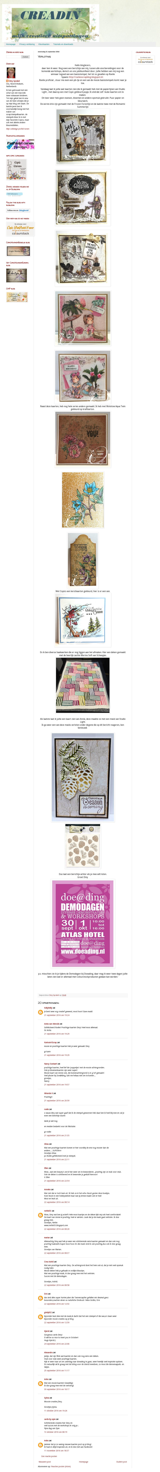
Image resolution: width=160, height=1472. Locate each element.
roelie (46, 1109)
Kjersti (46, 1331)
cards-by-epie (49, 1419)
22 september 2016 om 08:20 (56, 1229)
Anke (46, 1379)
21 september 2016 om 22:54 (56, 1181)
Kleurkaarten (43, 44)
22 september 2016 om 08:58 (56, 1285)
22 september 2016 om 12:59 (56, 1322)
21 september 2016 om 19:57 (56, 1085)
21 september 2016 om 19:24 (56, 1015)
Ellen (46, 1168)
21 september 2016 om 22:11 (56, 1159)
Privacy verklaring (27, 44)
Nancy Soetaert (50, 1064)
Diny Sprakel (14, 81)
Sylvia (47, 1398)
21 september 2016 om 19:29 (56, 1034)
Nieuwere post (45, 1462)
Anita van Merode (51, 1024)
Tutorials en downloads (63, 44)
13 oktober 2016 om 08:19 (55, 1432)
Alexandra (48, 1352)
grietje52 (48, 1312)
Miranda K (48, 1093)
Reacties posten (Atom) (61, 1466)
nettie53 (47, 1211)
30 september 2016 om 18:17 (56, 1389)
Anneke (47, 1189)
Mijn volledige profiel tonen (17, 129)
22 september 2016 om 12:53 (56, 1304)
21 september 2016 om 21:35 (56, 1135)
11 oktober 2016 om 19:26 (55, 1411)
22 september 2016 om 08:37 (56, 1253)
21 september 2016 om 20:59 (56, 1101)
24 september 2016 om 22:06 (56, 1344)
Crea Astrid (49, 1262)
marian (47, 1237)
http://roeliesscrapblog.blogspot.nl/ (86, 77)
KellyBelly (48, 1008)
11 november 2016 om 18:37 (56, 1451)
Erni (45, 1294)
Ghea (46, 1144)
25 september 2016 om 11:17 (56, 1370)
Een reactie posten (49, 1456)
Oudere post (121, 1462)
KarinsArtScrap (50, 1042)
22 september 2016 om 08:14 (56, 1202)
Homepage (11, 44)
